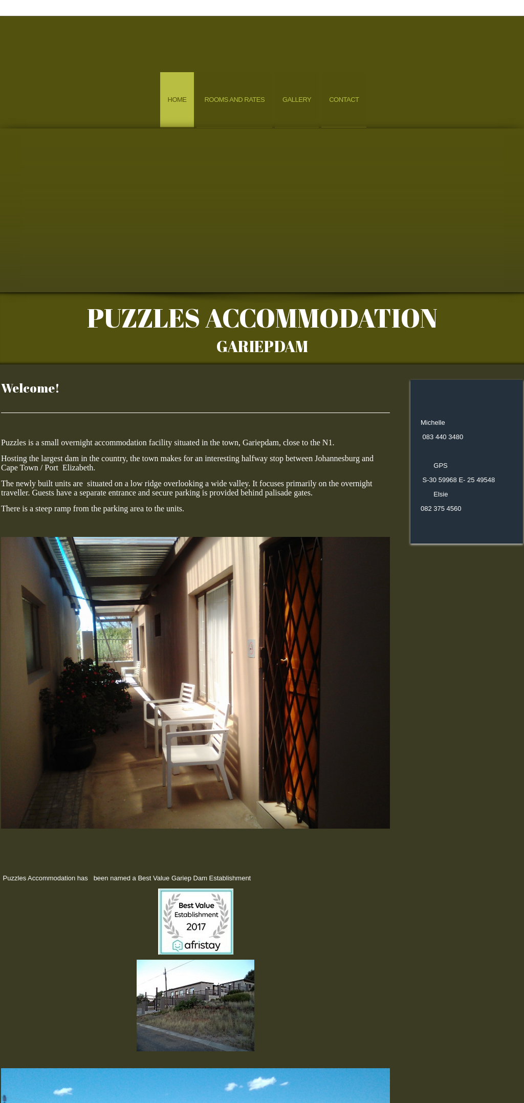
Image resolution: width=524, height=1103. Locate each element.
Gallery (296, 99)
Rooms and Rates (234, 99)
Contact (344, 99)
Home (177, 99)
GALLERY (301, 1075)
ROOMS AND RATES (227, 1075)
